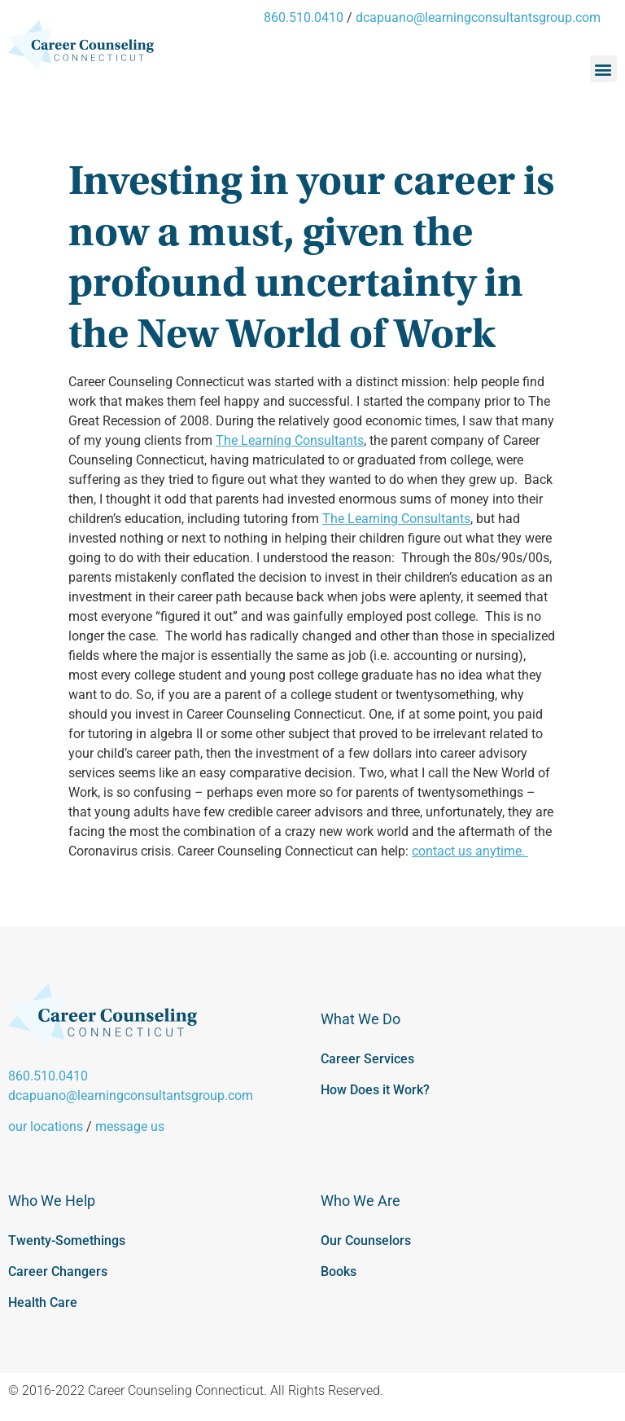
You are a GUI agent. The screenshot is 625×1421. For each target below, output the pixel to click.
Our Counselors (366, 1240)
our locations (45, 1126)
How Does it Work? (375, 1090)
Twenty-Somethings (66, 1240)
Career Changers (57, 1271)
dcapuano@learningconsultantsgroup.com (478, 17)
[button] (603, 68)
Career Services (367, 1059)
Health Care (42, 1302)
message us (129, 1126)
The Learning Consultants (290, 440)
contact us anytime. (470, 851)
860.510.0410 (303, 17)
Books (338, 1271)
